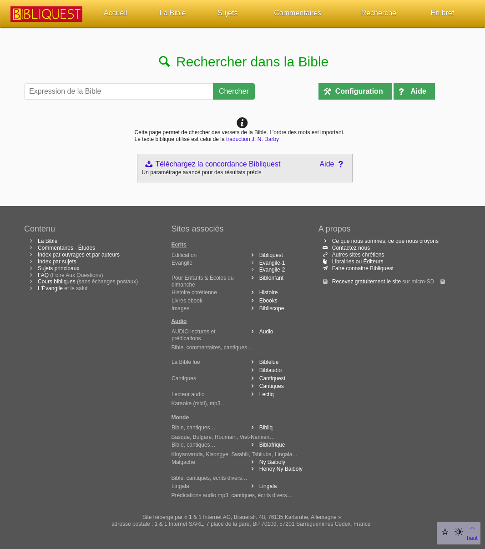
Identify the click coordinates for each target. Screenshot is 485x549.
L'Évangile (50, 288)
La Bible (173, 13)
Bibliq (260, 427)
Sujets (227, 13)
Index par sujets (57, 261)
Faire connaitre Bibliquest (357, 268)
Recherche (378, 13)
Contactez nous (345, 248)
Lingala (262, 486)
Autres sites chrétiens (352, 255)
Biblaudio (265, 370)
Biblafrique (266, 445)
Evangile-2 (272, 270)
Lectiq (261, 394)
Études (86, 248)
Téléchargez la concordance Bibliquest (212, 164)
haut (472, 532)
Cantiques (266, 386)
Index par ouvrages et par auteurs (79, 255)
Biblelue (263, 362)
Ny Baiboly (266, 462)
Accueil (115, 13)
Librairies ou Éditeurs (352, 261)
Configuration (359, 91)
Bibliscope (266, 308)
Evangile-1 (272, 263)
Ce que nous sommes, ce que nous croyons (380, 241)
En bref (443, 13)
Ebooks (263, 300)
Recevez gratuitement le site (366, 281)
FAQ (43, 275)
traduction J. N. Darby (252, 139)
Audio (260, 331)
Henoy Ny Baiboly (275, 469)
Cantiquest (266, 378)
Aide (418, 91)
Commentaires (297, 13)
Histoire (263, 292)
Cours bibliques (57, 281)
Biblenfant (265, 278)
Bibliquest (265, 255)
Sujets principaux (58, 268)
